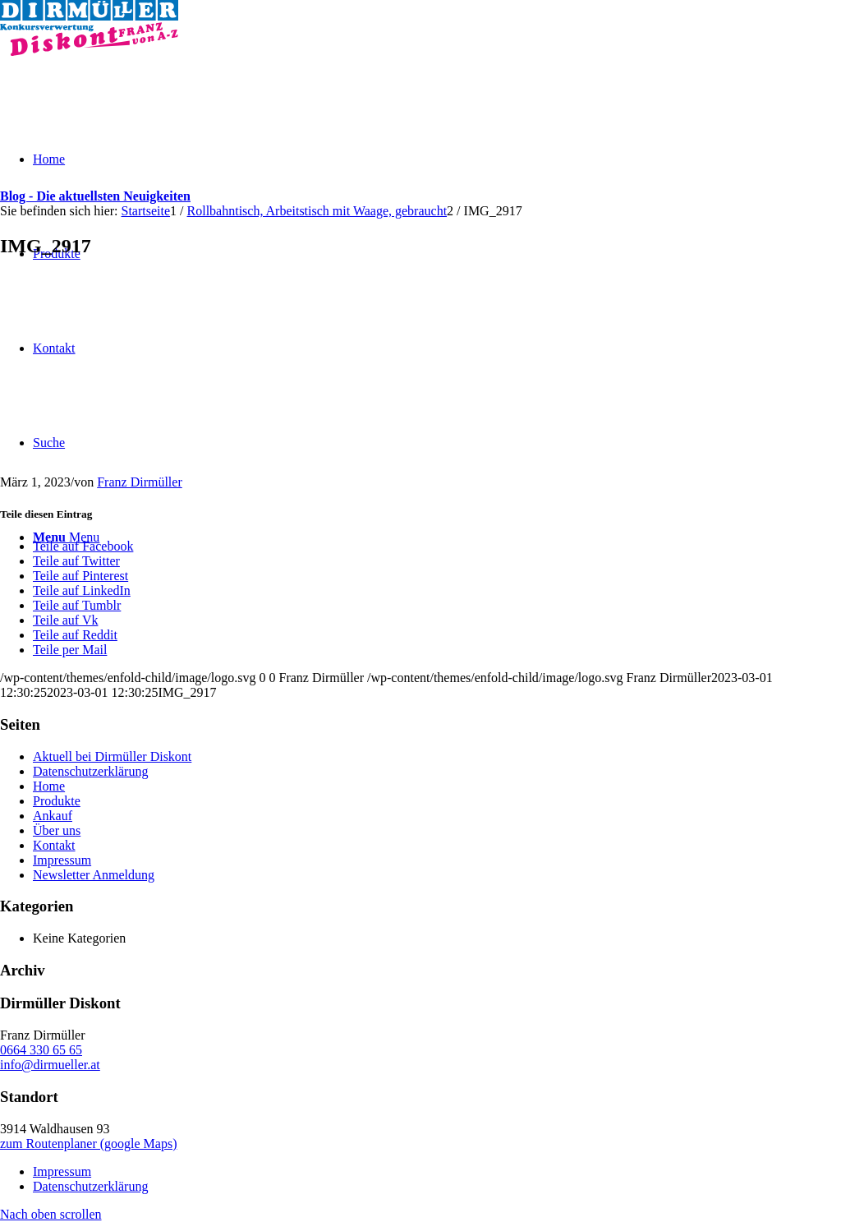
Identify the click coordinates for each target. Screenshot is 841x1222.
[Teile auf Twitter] (76, 561)
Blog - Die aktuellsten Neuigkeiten (95, 196)
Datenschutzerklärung (90, 771)
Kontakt (54, 845)
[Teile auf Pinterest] (80, 576)
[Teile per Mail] (70, 650)
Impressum (62, 860)
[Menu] (66, 537)
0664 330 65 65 (41, 1050)
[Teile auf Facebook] (83, 546)
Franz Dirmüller (139, 482)
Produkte (56, 801)
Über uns (56, 830)
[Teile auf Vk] (65, 620)
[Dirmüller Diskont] (89, 51)
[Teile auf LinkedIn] (82, 590)
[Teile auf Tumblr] (77, 605)
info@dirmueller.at (50, 1065)
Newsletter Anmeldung (93, 875)
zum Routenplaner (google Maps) (88, 1144)
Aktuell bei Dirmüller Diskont (112, 756)
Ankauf (52, 816)
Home (49, 786)
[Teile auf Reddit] (75, 635)
